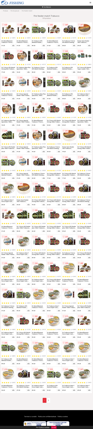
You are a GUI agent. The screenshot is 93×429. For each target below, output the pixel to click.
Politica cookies (63, 417)
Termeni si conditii (30, 417)
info (13, 45)
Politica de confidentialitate (47, 417)
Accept (54, 427)
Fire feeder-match (27, 11)
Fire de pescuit (15, 11)
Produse (5, 11)
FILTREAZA (46, 7)
